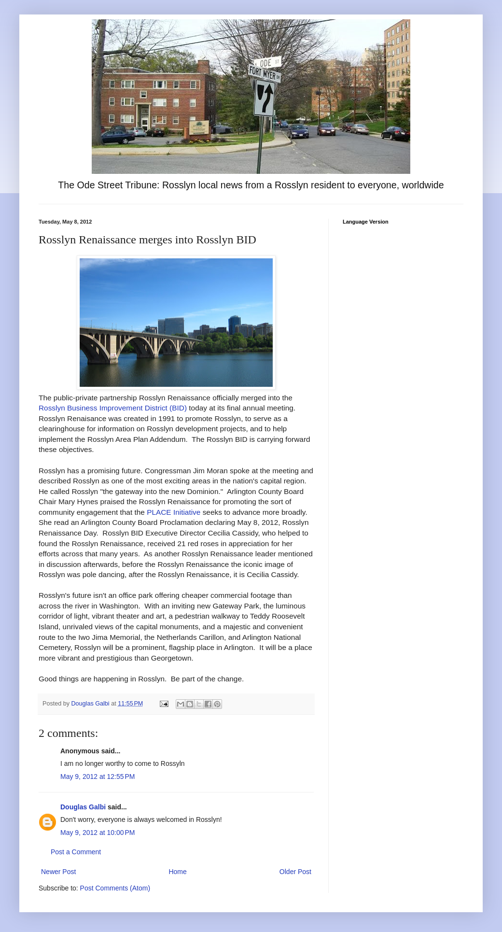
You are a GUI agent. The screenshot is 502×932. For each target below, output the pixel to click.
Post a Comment (76, 852)
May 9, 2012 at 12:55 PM (97, 776)
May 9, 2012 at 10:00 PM (97, 832)
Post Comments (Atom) (115, 888)
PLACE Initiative (173, 512)
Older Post (295, 872)
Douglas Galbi (83, 807)
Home (177, 872)
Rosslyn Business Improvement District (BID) (113, 408)
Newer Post (58, 872)
